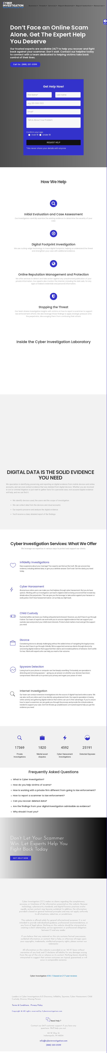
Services (52, 6)
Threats (43, 6)
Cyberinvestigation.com (52, 1013)
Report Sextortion (84, 6)
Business (33, 6)
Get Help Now (20, 860)
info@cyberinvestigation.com (53, 1042)
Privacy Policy (37, 1007)
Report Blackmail (66, 6)
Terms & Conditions (21, 1007)
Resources (99, 6)
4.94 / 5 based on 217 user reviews (62, 977)
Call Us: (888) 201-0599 (25, 64)
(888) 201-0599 (53, 1047)
